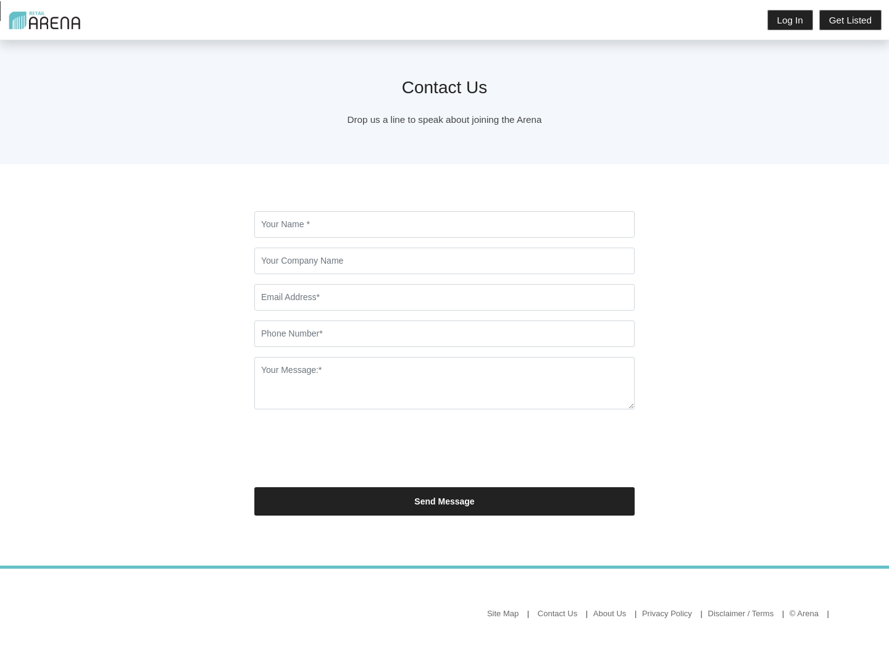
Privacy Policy (667, 613)
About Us (609, 613)
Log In (790, 20)
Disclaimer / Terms (741, 613)
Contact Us (557, 613)
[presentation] (348, 453)
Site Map (503, 613)
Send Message (444, 501)
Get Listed (850, 20)
